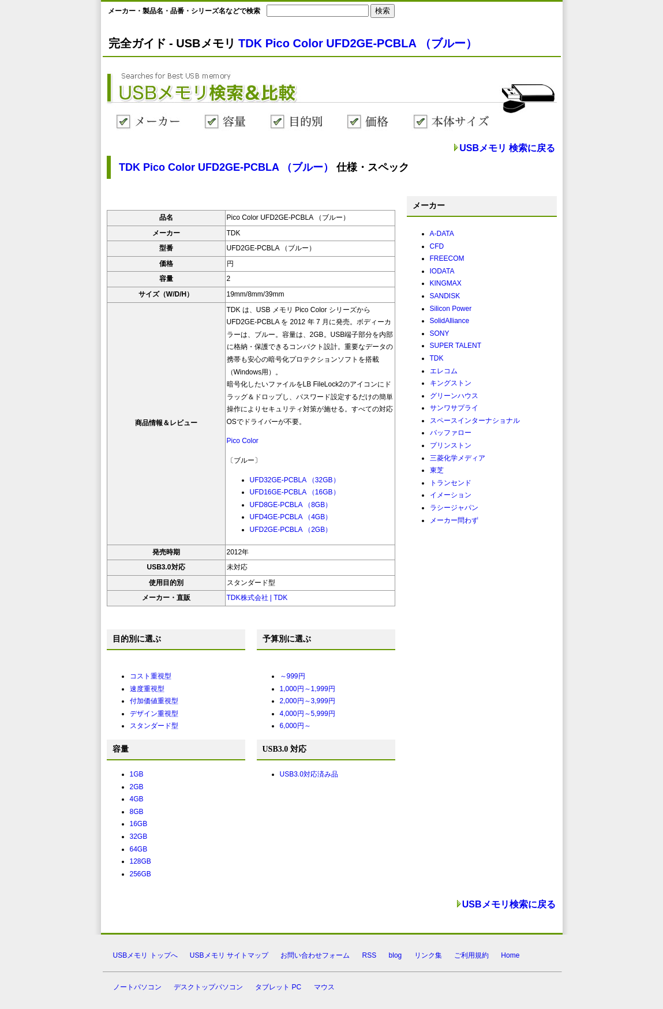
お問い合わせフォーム (315, 955)
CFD (437, 246)
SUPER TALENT (456, 346)
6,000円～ (295, 726)
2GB (137, 787)
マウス (324, 987)
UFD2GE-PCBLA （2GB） (291, 530)
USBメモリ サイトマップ (229, 955)
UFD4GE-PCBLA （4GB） (291, 517)
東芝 (437, 470)
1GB (137, 774)
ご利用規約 (471, 955)
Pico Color (243, 441)
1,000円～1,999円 (307, 689)
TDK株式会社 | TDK (257, 598)
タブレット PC (278, 987)
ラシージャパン (454, 508)
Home (510, 955)
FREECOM (447, 258)
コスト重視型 (150, 676)
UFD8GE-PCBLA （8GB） (291, 505)
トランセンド (450, 483)
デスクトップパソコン (208, 987)
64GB (139, 849)
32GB (139, 836)
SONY (440, 333)
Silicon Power (451, 309)
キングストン (450, 383)
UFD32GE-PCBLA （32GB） (295, 480)
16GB (139, 824)
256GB (140, 874)
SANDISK (445, 296)
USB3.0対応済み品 (309, 774)
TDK (437, 358)
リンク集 (428, 955)
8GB (137, 812)
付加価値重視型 (154, 701)
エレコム (444, 371)
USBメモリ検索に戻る (509, 904)
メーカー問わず (454, 520)
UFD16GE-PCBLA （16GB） (295, 492)
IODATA (442, 271)
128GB (140, 861)
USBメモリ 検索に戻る (507, 148)
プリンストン (450, 445)
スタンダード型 (154, 726)
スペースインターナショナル (475, 421)
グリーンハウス (454, 396)
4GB (137, 799)
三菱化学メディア (457, 458)
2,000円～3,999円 (307, 701)
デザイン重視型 (154, 714)
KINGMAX (446, 283)
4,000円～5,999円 (307, 714)
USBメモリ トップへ (145, 955)
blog (395, 955)
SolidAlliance (450, 321)
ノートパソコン (137, 987)
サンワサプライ (454, 408)
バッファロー (450, 433)
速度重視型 (147, 689)
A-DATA (442, 234)
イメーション (450, 495)
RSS (369, 955)
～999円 (292, 676)
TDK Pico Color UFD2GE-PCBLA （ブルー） (357, 43)
